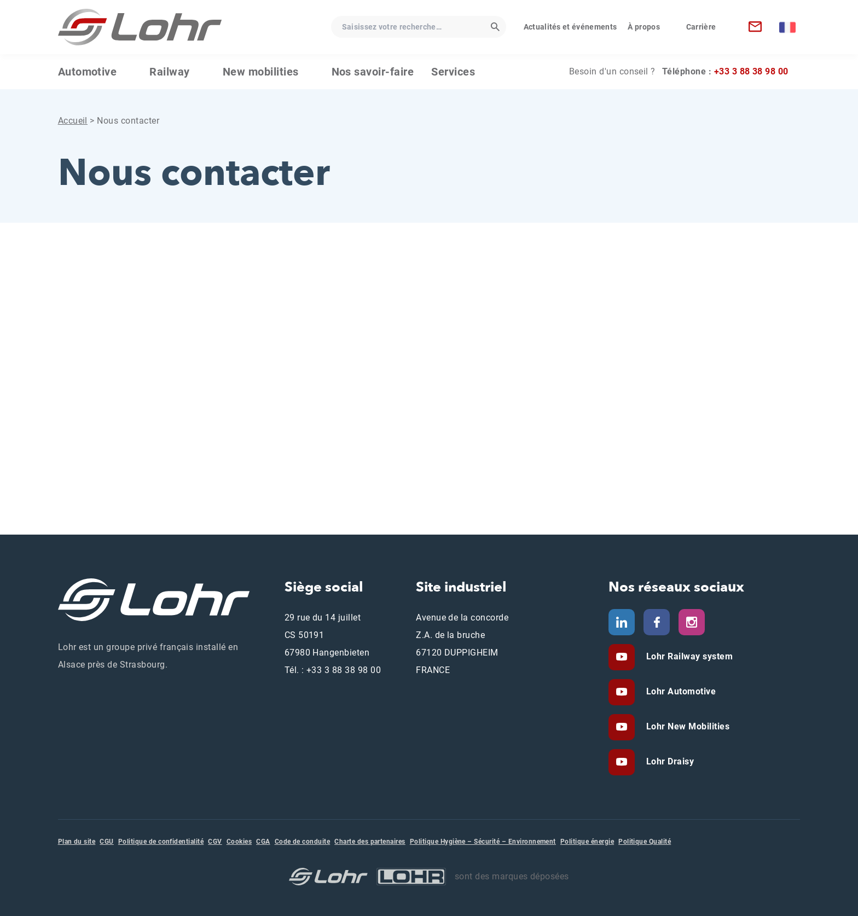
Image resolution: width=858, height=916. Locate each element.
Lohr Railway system (688, 656)
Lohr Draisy (669, 761)
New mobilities (261, 71)
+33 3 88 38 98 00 (751, 71)
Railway (169, 71)
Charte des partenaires (369, 841)
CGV (215, 841)
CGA (263, 841)
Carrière (701, 26)
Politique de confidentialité (161, 841)
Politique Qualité (644, 841)
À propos (644, 26)
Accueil (73, 120)
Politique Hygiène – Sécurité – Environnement (483, 841)
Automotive (87, 71)
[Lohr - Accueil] (140, 27)
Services (453, 71)
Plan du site (77, 841)
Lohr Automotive (680, 691)
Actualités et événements (570, 26)
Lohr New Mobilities (686, 726)
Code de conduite (303, 841)
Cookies (239, 841)
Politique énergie (587, 841)
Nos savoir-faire (373, 71)
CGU (106, 841)
